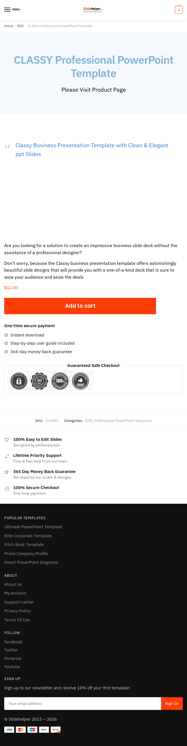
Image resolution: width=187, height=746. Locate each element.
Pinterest (12, 658)
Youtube (12, 666)
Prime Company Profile (26, 553)
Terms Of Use (17, 619)
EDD (20, 26)
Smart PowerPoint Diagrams (31, 562)
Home (8, 26)
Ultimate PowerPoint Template (33, 526)
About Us (13, 584)
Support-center (19, 602)
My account (15, 593)
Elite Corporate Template (28, 535)
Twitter (11, 650)
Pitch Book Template (24, 544)
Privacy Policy (17, 610)
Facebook (13, 641)
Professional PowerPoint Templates (123, 420)
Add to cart (80, 306)
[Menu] (12, 10)
